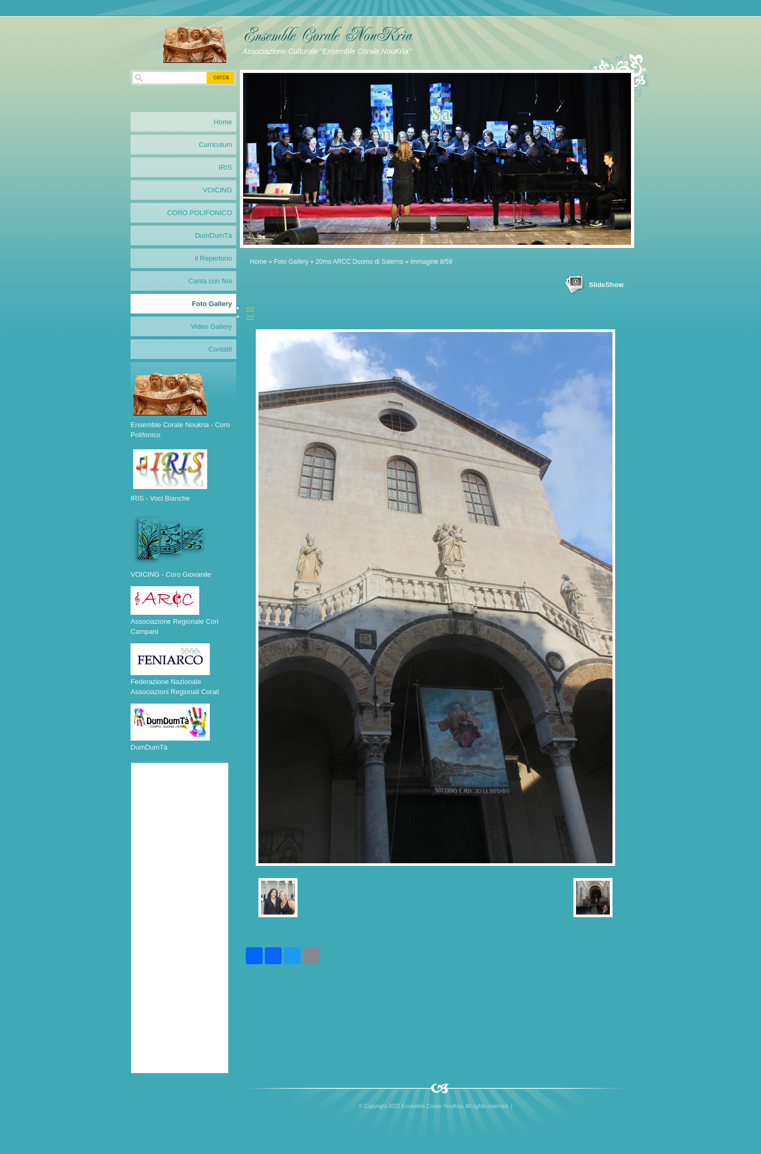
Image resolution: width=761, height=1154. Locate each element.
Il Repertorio (213, 258)
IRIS (225, 167)
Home (258, 261)
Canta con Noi (210, 281)
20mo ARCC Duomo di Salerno (359, 261)
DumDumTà (213, 235)
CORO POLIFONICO (199, 213)
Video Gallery (211, 326)
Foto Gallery (291, 261)
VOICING (217, 190)
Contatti (220, 349)
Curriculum (215, 145)
